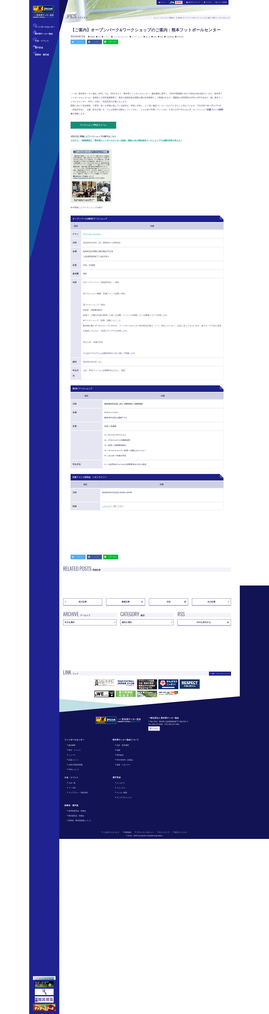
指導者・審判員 (42, 54)
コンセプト (119, 773)
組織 (116, 748)
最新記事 (132, 602)
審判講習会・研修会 (74, 799)
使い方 (147, 37)
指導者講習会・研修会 (75, 796)
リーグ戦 (70, 777)
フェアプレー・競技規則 (76, 780)
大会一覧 (70, 773)
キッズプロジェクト (122, 784)
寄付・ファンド (73, 748)
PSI (98, 37)
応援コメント (72, 755)
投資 (160, 37)
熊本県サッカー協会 (44, 33)
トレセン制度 (120, 780)
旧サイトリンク (180, 813)
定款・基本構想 (121, 744)
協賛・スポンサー (122, 758)
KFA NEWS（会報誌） (123, 755)
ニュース (70, 751)
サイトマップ (163, 813)
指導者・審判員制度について (78, 802)
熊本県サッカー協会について (126, 740)
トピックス (163, 18)
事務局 (171, 18)
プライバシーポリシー (144, 813)
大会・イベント (42, 40)
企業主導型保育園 (73, 758)
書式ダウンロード (193, 2)
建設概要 (70, 744)
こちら (105, 506)
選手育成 (39, 47)
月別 (176, 602)
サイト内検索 (221, 2)
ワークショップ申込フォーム (95, 125)
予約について (72, 761)
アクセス (208, 2)
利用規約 (127, 813)
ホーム (161, 2)
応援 (154, 37)
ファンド (106, 37)
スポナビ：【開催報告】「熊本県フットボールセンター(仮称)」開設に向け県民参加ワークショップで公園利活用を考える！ (126, 140)
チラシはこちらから (92, 234)
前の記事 (76, 602)
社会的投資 (169, 37)
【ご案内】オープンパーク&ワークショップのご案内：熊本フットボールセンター (202, 18)
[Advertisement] (108, 69)
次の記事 (218, 602)
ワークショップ (136, 37)
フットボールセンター (45, 26)
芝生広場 (179, 37)
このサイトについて (110, 813)
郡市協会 (118, 751)
